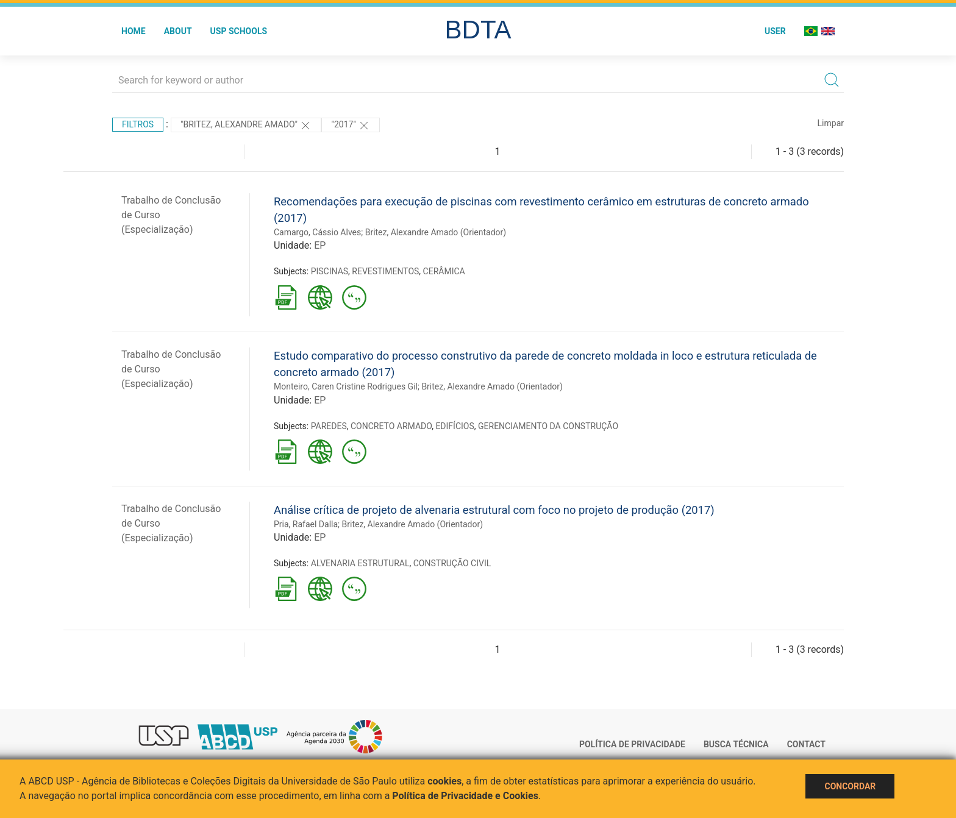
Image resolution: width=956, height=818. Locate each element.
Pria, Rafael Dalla (306, 524)
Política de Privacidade (632, 744)
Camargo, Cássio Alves (317, 232)
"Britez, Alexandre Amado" (246, 125)
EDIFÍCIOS (454, 426)
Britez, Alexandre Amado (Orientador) (436, 232)
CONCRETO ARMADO (391, 426)
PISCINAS (329, 271)
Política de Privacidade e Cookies (465, 796)
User (775, 31)
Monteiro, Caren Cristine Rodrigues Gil (346, 386)
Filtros (138, 124)
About (178, 31)
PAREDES (329, 426)
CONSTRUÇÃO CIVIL (452, 563)
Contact (806, 744)
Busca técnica (736, 744)
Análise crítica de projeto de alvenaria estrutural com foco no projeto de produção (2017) (494, 509)
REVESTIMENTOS (385, 271)
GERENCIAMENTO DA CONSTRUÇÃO (548, 426)
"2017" (350, 125)
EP (320, 245)
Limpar (831, 123)
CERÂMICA (444, 271)
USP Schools (239, 31)
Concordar (850, 786)
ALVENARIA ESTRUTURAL (360, 563)
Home (133, 31)
